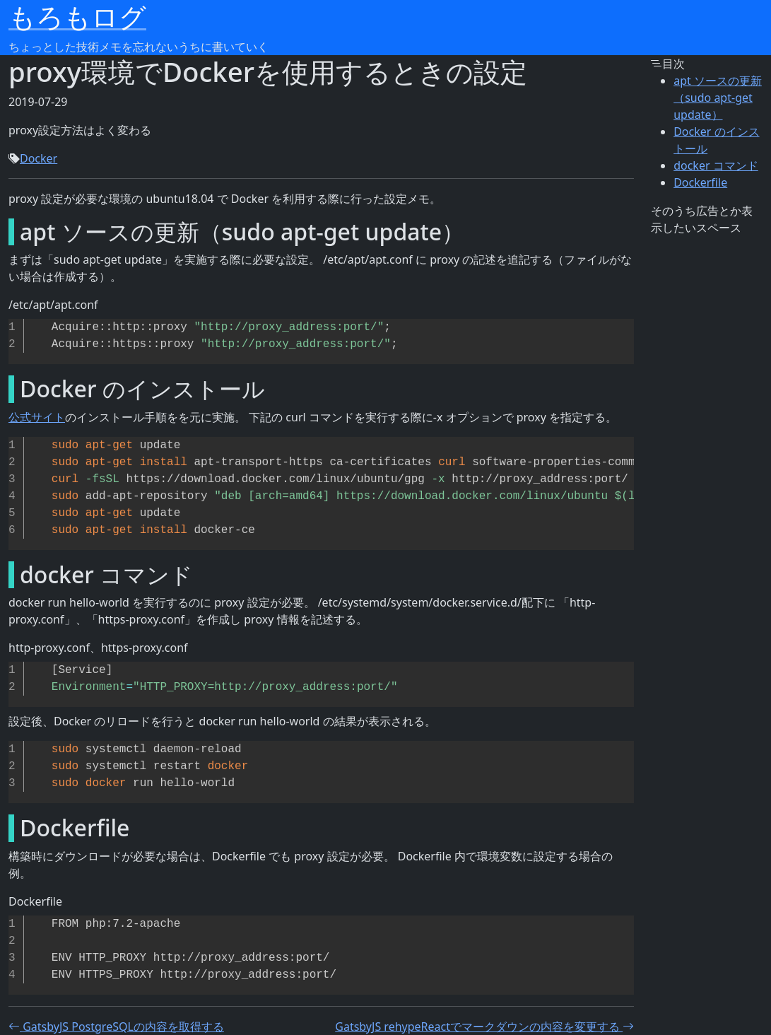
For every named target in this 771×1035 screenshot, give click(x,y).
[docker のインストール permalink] (7, 388)
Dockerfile (700, 182)
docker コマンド (715, 165)
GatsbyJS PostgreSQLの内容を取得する (116, 1026)
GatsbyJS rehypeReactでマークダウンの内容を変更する (484, 1026)
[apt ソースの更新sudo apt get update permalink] (7, 231)
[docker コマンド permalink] (7, 574)
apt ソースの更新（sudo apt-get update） (717, 97)
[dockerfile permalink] (7, 827)
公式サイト (36, 417)
